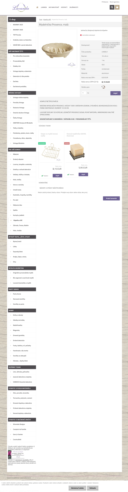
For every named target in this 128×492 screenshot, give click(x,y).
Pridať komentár (111, 198)
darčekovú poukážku (22, 460)
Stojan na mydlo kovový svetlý (49, 135)
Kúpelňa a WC (47, 20)
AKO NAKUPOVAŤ (54, 7)
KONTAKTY (64, 7)
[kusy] (83, 93)
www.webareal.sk (25, 478)
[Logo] (20, 7)
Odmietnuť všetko (77, 488)
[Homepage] (37, 7)
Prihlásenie (105, 2)
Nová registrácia (114, 2)
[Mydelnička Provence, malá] (57, 30)
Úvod (40, 20)
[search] (112, 7)
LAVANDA (44, 7)
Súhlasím (93, 488)
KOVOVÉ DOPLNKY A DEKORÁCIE (51, 119)
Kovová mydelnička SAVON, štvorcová (76, 135)
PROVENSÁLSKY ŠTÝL (83, 119)
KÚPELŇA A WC (69, 119)
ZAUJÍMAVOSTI (74, 7)
